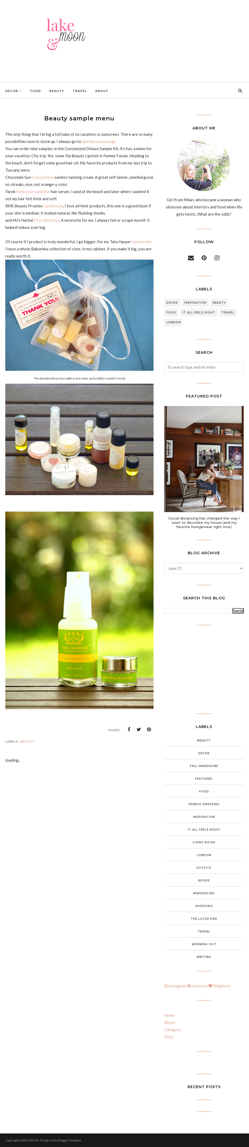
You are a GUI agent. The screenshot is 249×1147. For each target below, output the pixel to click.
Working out (204, 944)
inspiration (195, 302)
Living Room (204, 842)
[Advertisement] (204, 669)
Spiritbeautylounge (99, 141)
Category (172, 1029)
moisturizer (141, 241)
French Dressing (204, 804)
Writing (203, 957)
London (173, 322)
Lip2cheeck (53, 205)
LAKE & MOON (29, 1140)
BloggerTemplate (69, 1140)
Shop (168, 1036)
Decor (172, 302)
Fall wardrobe (204, 766)
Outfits (203, 868)
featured (204, 778)
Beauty (27, 741)
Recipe (204, 880)
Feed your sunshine (33, 191)
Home (169, 1015)
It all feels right (198, 312)
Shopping (204, 906)
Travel (227, 312)
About (169, 1022)
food (171, 312)
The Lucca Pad (204, 919)
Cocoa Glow (43, 177)
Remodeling (204, 893)
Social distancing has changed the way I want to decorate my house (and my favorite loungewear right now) (204, 522)
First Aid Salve (46, 220)
